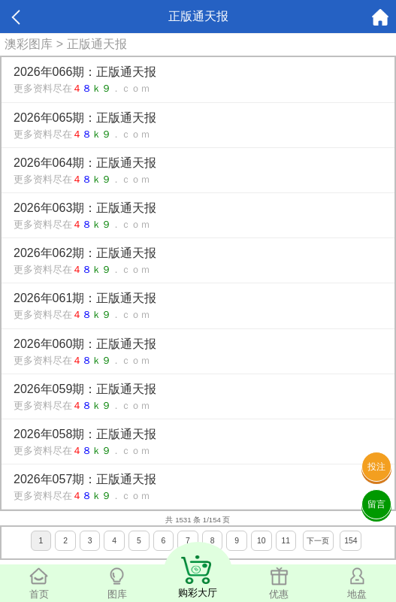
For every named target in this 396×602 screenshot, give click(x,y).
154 (350, 541)
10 (261, 541)
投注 (376, 466)
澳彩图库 (29, 44)
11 (286, 541)
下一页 (318, 541)
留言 (376, 504)
